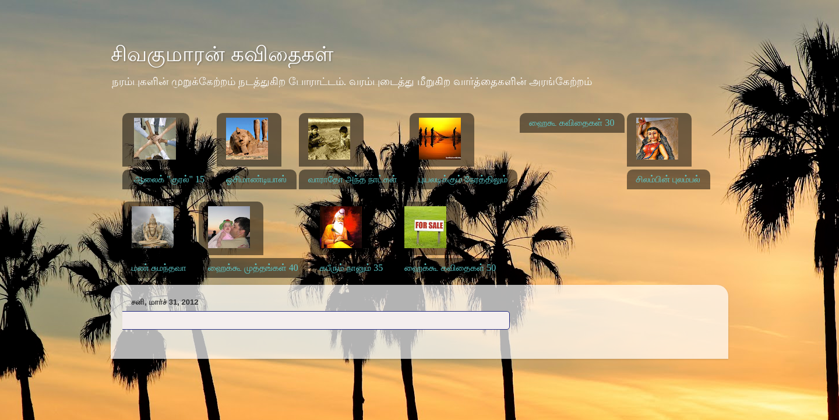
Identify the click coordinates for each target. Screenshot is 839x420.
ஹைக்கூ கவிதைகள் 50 (450, 268)
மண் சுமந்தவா (159, 268)
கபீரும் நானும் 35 (351, 268)
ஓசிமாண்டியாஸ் (256, 179)
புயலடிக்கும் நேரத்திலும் (463, 179)
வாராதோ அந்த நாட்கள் (352, 179)
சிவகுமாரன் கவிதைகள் (222, 54)
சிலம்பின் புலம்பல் (668, 179)
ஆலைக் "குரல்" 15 (169, 179)
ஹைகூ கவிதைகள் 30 (571, 123)
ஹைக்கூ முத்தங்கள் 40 (253, 268)
